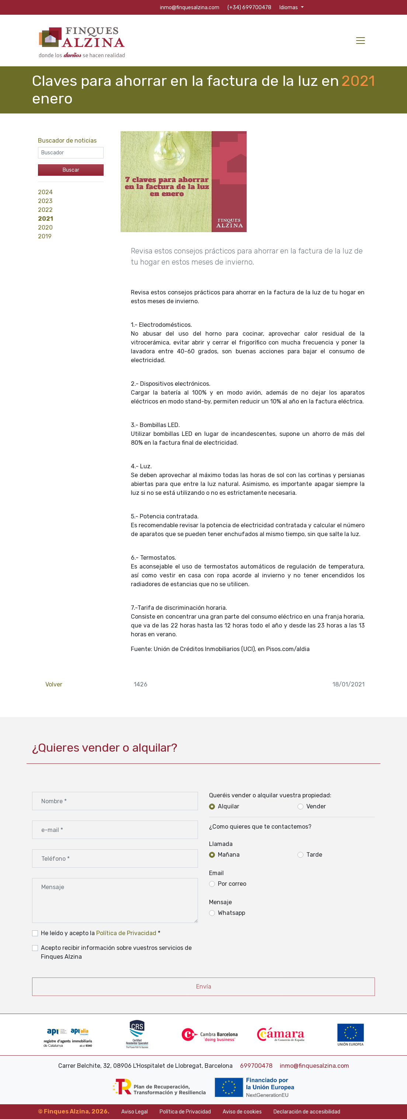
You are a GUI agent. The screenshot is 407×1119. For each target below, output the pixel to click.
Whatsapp (231, 912)
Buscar (71, 170)
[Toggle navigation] (360, 40)
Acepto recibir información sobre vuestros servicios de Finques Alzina (116, 952)
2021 (45, 218)
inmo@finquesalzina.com (314, 1065)
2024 (45, 192)
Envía (203, 986)
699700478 (257, 1065)
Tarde (314, 854)
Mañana (229, 854)
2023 (45, 200)
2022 (45, 209)
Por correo (232, 883)
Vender (316, 806)
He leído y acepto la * (100, 933)
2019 (45, 236)
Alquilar (228, 806)
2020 (45, 227)
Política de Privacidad (126, 933)
